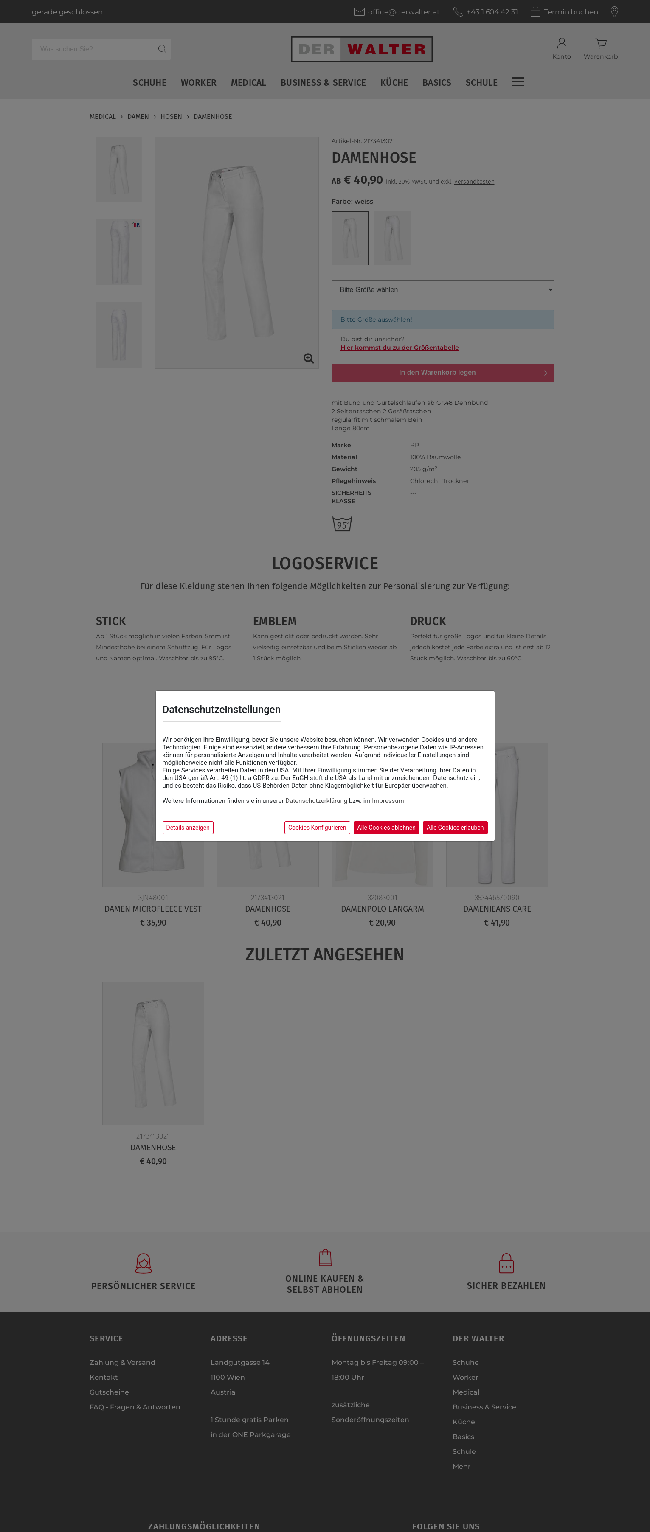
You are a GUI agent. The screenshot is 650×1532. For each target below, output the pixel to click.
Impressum (388, 801)
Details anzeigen (188, 827)
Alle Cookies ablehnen (386, 827)
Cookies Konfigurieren (317, 827)
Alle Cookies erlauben (455, 827)
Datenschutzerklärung (316, 801)
